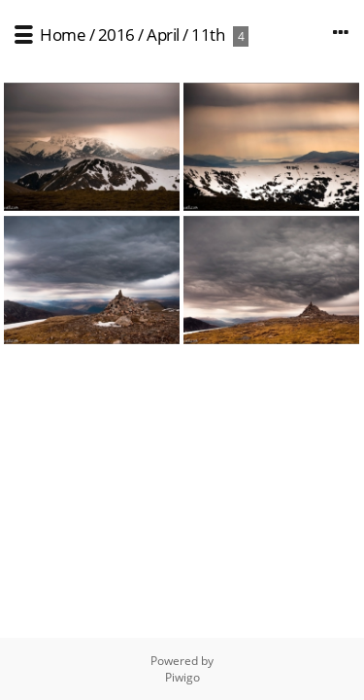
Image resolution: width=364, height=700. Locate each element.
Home (62, 34)
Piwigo (182, 677)
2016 (116, 34)
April (163, 34)
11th (207, 34)
